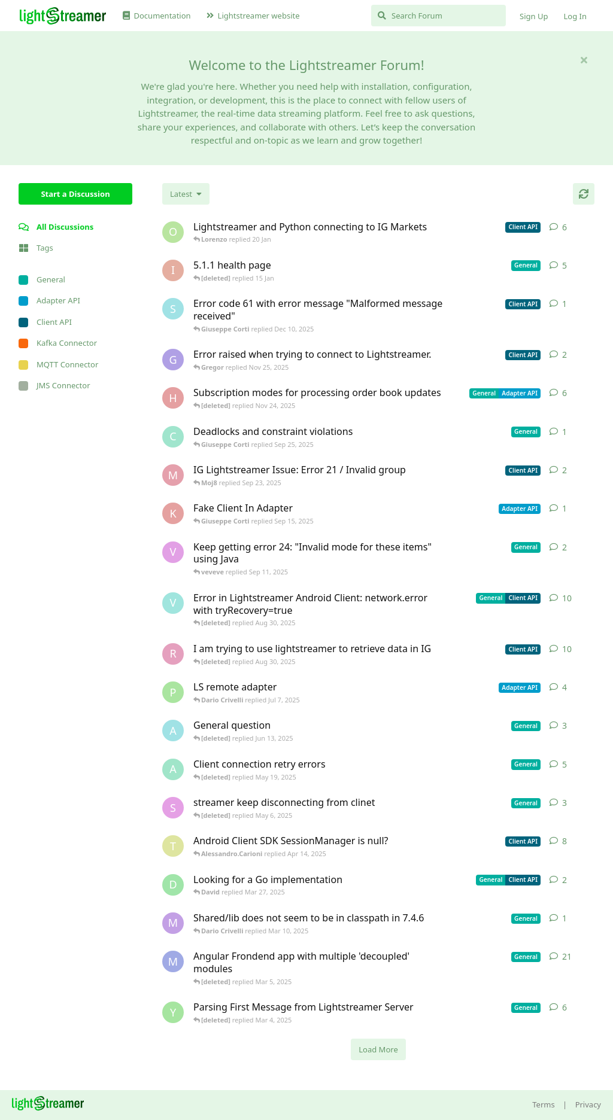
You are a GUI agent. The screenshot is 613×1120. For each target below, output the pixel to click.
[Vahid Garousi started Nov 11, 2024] (173, 603)
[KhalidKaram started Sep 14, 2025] (173, 513)
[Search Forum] (438, 15)
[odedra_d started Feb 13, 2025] (173, 232)
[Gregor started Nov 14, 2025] (173, 359)
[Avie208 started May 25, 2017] (173, 730)
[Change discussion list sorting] (186, 194)
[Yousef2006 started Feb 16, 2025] (173, 1012)
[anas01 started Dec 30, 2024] (173, 769)
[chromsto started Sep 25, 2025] (173, 437)
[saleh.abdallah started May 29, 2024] (173, 807)
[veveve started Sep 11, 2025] (173, 552)
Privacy (588, 1104)
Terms (543, 1104)
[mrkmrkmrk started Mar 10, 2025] (173, 923)
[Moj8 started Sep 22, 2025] (173, 475)
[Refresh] (583, 194)
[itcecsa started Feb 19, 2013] (173, 270)
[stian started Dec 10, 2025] (173, 308)
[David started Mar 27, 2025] (173, 885)
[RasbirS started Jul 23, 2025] (173, 654)
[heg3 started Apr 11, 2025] (173, 398)
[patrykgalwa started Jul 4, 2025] (173, 692)
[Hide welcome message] (583, 60)
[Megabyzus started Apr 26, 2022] (173, 961)
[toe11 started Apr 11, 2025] (173, 846)
